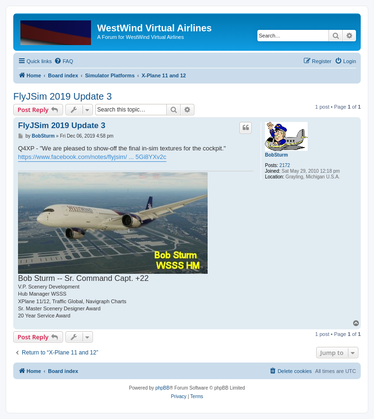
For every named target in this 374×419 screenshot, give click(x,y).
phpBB (162, 388)
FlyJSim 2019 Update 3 (62, 96)
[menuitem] (63, 61)
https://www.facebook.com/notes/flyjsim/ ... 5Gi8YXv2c (92, 156)
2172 (285, 165)
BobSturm (276, 155)
